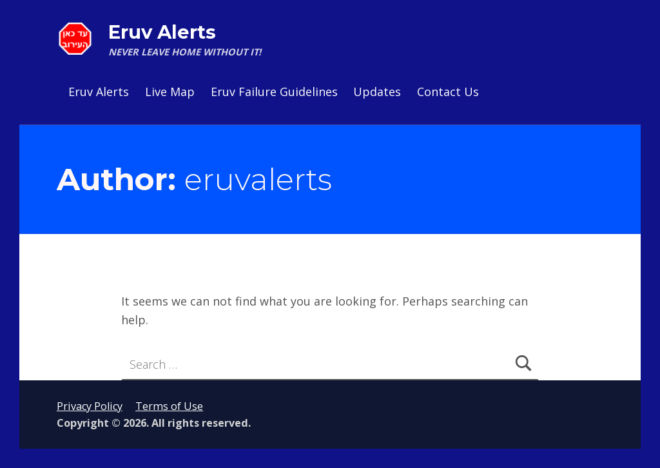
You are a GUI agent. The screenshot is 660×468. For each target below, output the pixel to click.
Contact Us (448, 91)
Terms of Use (169, 406)
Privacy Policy (89, 406)
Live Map (170, 91)
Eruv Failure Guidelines (274, 91)
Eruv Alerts (162, 32)
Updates (377, 91)
